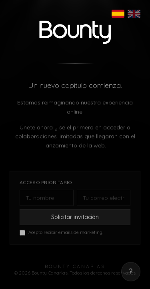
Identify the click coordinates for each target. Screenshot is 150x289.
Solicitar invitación (75, 218)
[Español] (118, 14)
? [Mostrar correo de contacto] (131, 273)
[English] (134, 14)
